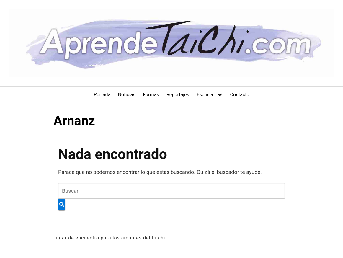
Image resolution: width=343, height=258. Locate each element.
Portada (102, 94)
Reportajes (177, 94)
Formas (151, 94)
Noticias (126, 94)
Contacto (239, 94)
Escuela (205, 94)
